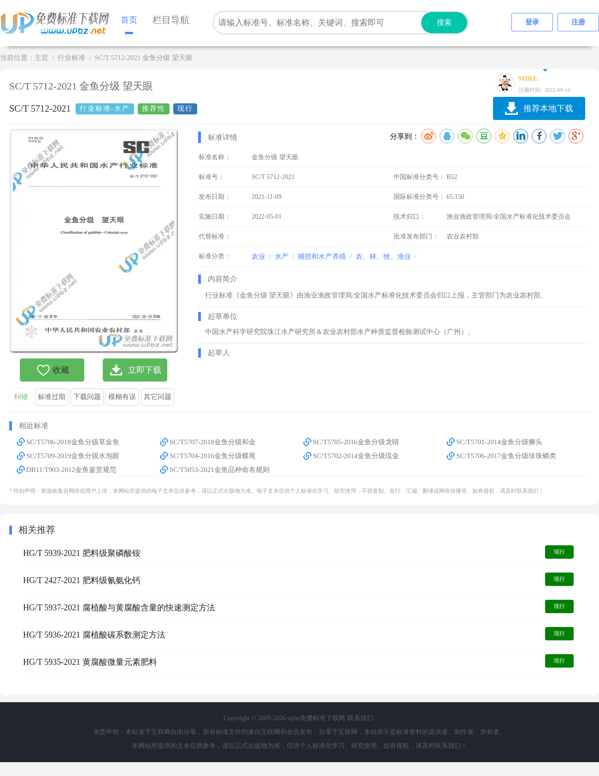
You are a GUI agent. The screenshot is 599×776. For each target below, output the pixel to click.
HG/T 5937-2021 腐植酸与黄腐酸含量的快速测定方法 (119, 607)
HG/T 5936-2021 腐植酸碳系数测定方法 (94, 634)
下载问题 (87, 396)
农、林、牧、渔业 (383, 256)
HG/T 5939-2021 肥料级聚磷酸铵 (82, 553)
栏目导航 (171, 20)
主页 (41, 57)
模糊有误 (122, 396)
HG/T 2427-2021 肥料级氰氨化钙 (82, 580)
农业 (258, 256)
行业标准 (71, 57)
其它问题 (157, 396)
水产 (281, 256)
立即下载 (144, 370)
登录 (532, 22)
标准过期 (51, 396)
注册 (578, 22)
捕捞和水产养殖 (322, 256)
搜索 (444, 22)
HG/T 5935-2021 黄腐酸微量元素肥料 (90, 662)
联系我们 (360, 718)
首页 (129, 19)
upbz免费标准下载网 (57, 23)
